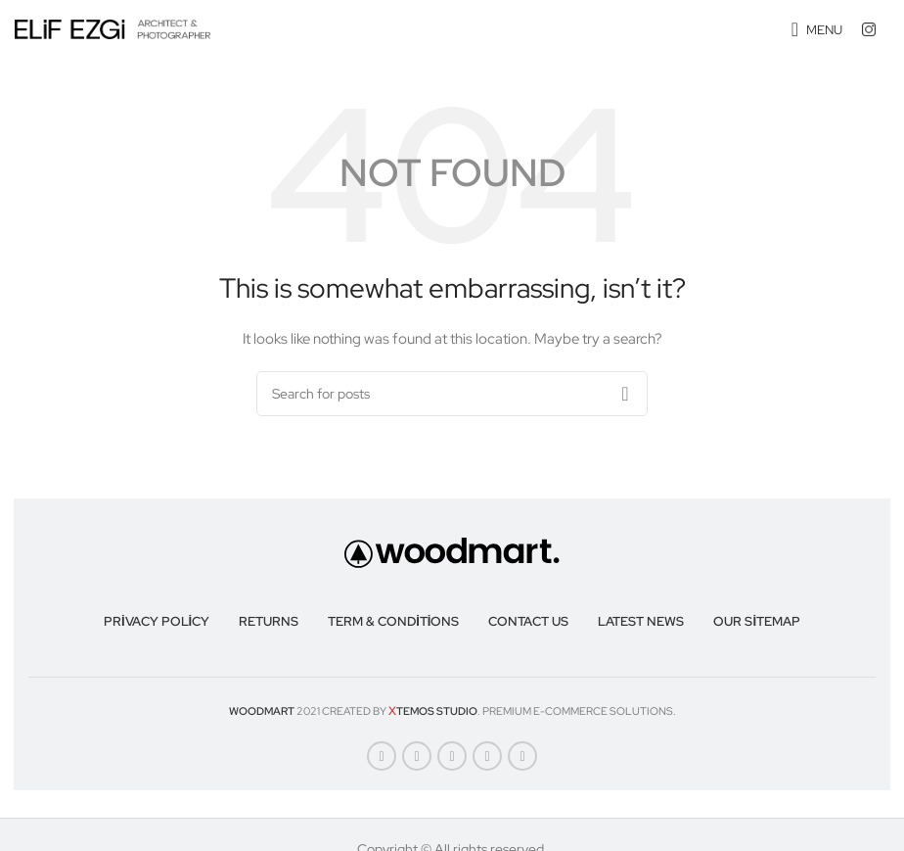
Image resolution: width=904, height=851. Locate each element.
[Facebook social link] (381, 756)
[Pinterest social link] (452, 756)
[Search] (452, 393)
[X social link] (416, 756)
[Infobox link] (875, 29)
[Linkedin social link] (487, 756)
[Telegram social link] (522, 756)
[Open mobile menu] (817, 29)
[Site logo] (112, 28)
